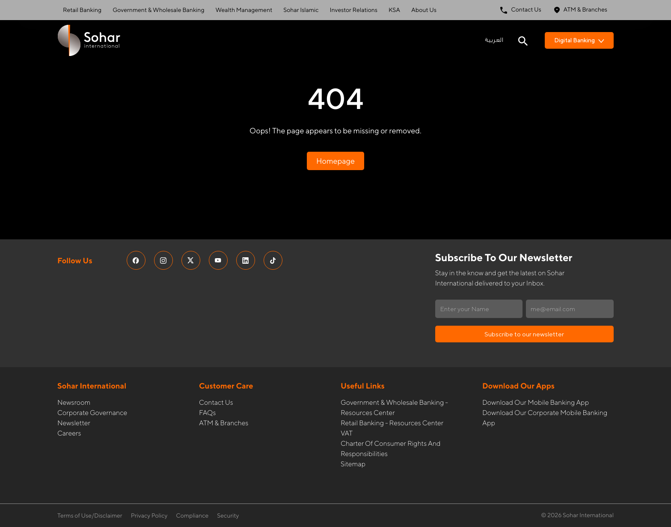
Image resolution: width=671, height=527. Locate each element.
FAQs (207, 413)
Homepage (335, 160)
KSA (394, 10)
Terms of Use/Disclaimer (89, 515)
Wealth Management (244, 10)
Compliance (192, 515)
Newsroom (73, 402)
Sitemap (353, 464)
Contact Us (520, 10)
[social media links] (136, 260)
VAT (347, 433)
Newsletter (73, 423)
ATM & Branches (580, 10)
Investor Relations (353, 10)
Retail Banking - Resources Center (392, 423)
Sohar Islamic (300, 10)
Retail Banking (82, 10)
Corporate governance (92, 413)
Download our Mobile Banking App (535, 402)
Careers (69, 433)
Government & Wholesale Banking (158, 10)
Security (228, 515)
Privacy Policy (149, 515)
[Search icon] (523, 40)
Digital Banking (579, 40)
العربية (494, 40)
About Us (423, 10)
